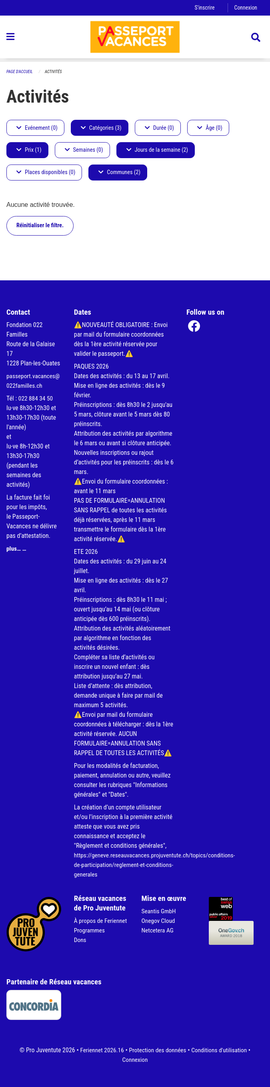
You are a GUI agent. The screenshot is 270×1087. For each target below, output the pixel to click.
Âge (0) (209, 128)
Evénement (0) (37, 128)
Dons (80, 949)
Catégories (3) (101, 128)
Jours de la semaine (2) (157, 150)
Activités (55, 72)
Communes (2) (119, 172)
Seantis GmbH (160, 911)
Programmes (90, 940)
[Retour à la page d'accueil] (135, 39)
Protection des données (157, 1050)
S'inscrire (203, 7)
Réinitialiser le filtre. (40, 225)
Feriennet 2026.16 (99, 1050)
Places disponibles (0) (45, 172)
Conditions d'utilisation (221, 1050)
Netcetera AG (158, 930)
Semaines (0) (84, 150)
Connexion (245, 7)
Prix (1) (29, 150)
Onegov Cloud (159, 920)
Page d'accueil (20, 72)
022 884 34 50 (36, 398)
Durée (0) (159, 128)
